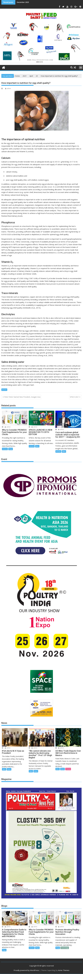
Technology (64, 948)
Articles (4, 389)
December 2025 (23, 2)
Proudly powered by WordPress (26, 970)
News (9, 769)
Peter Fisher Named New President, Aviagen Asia (22, 397)
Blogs (10, 449)
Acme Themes (63, 970)
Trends (68, 769)
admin (8, 88)
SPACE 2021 (74, 397)
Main (37, 446)
